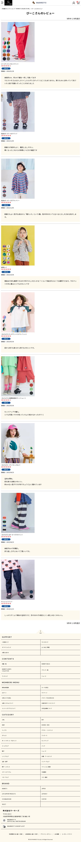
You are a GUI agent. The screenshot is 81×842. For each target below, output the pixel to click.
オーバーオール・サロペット (9, 740)
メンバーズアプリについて (8, 708)
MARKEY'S (4, 788)
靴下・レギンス (6, 767)
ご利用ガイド (5, 642)
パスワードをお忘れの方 (48, 698)
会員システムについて (7, 703)
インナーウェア (45, 761)
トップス (4, 730)
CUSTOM (44, 799)
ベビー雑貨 (44, 777)
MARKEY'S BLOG (46, 664)
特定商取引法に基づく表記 (15, 834)
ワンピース (44, 735)
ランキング (5, 676)
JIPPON (44, 788)
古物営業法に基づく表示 (31, 834)
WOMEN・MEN (45, 725)
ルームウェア (5, 746)
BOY (43, 720)
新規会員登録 (5, 687)
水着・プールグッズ (47, 756)
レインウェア (5, 756)
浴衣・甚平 (5, 761)
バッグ (43, 746)
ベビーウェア (5, 777)
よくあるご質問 (45, 647)
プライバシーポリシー (46, 834)
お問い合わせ (5, 652)
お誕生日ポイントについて (48, 703)
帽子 (3, 751)
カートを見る (45, 687)
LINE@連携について (47, 708)
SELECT (4, 804)
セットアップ (45, 740)
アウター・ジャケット (47, 730)
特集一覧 (4, 664)
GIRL (3, 720)
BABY (3, 725)
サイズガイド (45, 642)
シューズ (44, 751)
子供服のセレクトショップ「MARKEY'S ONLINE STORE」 (16, 8)
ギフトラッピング (6, 647)
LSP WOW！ (45, 794)
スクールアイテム (6, 772)
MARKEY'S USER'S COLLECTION (6, 670)
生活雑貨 (44, 772)
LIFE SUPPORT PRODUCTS (9, 794)
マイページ (44, 693)
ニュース (44, 676)
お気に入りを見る (6, 698)
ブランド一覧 (45, 670)
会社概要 (57, 834)
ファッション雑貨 (46, 767)
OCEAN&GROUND (6, 799)
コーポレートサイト (67, 834)
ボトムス (4, 735)
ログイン (4, 693)
